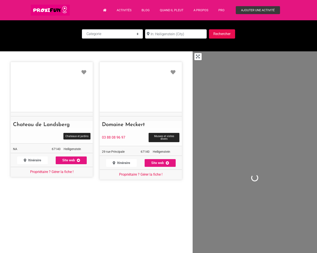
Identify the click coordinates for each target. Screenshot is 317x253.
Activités (124, 10)
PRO (221, 10)
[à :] (176, 34)
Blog (146, 10)
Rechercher (224, 33)
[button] (71, 160)
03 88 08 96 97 (113, 137)
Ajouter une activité (258, 10)
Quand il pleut (171, 10)
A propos (201, 10)
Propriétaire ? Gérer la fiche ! (52, 172)
